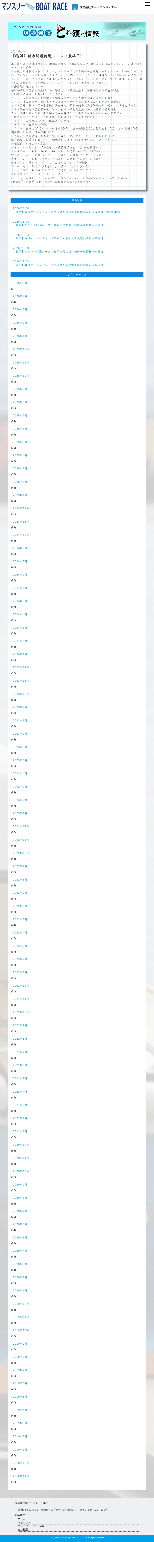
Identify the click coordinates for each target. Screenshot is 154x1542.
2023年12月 (21, 667)
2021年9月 (20, 1025)
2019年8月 (20, 1356)
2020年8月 (20, 1197)
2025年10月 (21, 375)
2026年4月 (20, 296)
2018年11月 (21, 1476)
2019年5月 (20, 1396)
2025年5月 (20, 442)
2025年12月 (21, 349)
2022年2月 (20, 959)
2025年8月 (20, 402)
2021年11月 (21, 999)
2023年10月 (21, 694)
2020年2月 (20, 1277)
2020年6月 (20, 1224)
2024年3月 (20, 627)
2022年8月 (20, 879)
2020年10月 (21, 1171)
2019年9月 (20, 1343)
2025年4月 (20, 455)
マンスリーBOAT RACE (32, 1526)
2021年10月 (21, 1012)
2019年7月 (20, 1370)
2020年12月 (21, 1144)
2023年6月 (20, 747)
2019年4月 (20, 1410)
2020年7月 (20, 1211)
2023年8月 (20, 720)
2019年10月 (21, 1330)
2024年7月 (20, 574)
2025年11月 (21, 362)
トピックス (24, 1522)
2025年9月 (20, 389)
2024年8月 (20, 561)
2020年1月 (20, 1290)
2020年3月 (20, 1264)
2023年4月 (20, 773)
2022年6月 (20, 906)
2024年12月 (21, 508)
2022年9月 (20, 866)
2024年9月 (20, 548)
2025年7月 (20, 415)
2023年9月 (20, 707)
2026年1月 (20, 336)
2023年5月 (20, 760)
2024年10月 (21, 534)
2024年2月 (20, 641)
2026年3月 (20, 309)
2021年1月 (20, 1131)
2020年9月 (20, 1184)
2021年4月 (20, 1091)
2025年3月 (20, 468)
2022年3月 (20, 946)
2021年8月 (20, 1038)
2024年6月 (20, 588)
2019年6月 (20, 1383)
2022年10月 (21, 853)
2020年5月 (20, 1237)
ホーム (22, 1518)
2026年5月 (20, 283)
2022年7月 (20, 892)
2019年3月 (20, 1423)
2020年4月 (20, 1250)
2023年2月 (20, 800)
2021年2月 (20, 1118)
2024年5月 (20, 601)
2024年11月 (21, 521)
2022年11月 (21, 839)
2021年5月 (20, 1078)
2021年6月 (20, 1065)
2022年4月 (20, 932)
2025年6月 (20, 429)
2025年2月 (20, 481)
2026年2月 (20, 322)
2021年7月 (20, 1052)
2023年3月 (20, 786)
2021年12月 (21, 985)
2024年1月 (20, 654)
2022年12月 (21, 826)
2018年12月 (21, 1463)
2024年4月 (20, 614)
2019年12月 (21, 1303)
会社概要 (23, 1529)
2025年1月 (20, 495)
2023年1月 (20, 813)
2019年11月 (21, 1317)
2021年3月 (20, 1105)
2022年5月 (20, 919)
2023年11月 (21, 680)
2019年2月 (20, 1436)
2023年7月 (20, 733)
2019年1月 (20, 1449)
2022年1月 (20, 972)
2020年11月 (21, 1158)
